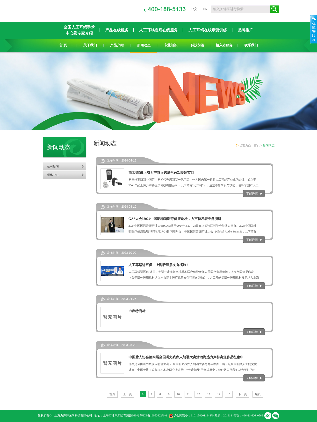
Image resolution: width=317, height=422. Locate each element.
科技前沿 (197, 45)
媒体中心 (53, 174)
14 (218, 394)
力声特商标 (137, 311)
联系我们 (251, 45)
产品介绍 (117, 45)
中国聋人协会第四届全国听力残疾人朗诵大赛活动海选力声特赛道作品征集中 (186, 357)
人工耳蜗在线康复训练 (207, 30)
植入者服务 (224, 45)
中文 (194, 9)
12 (198, 394)
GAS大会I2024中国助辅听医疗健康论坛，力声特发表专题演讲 (175, 219)
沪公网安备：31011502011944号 (193, 415)
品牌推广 (245, 30)
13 (208, 394)
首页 (257, 145)
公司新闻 (53, 166)
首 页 (63, 45)
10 (178, 394)
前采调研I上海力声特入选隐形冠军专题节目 (161, 173)
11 (188, 394)
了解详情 (252, 193)
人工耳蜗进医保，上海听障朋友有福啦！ (159, 265)
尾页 (258, 394)
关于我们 (90, 45)
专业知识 (170, 45)
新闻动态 (144, 45)
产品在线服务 (117, 30)
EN (205, 9)
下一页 (242, 394)
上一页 (127, 394)
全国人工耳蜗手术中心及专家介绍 (79, 30)
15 (228, 394)
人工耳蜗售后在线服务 (158, 30)
